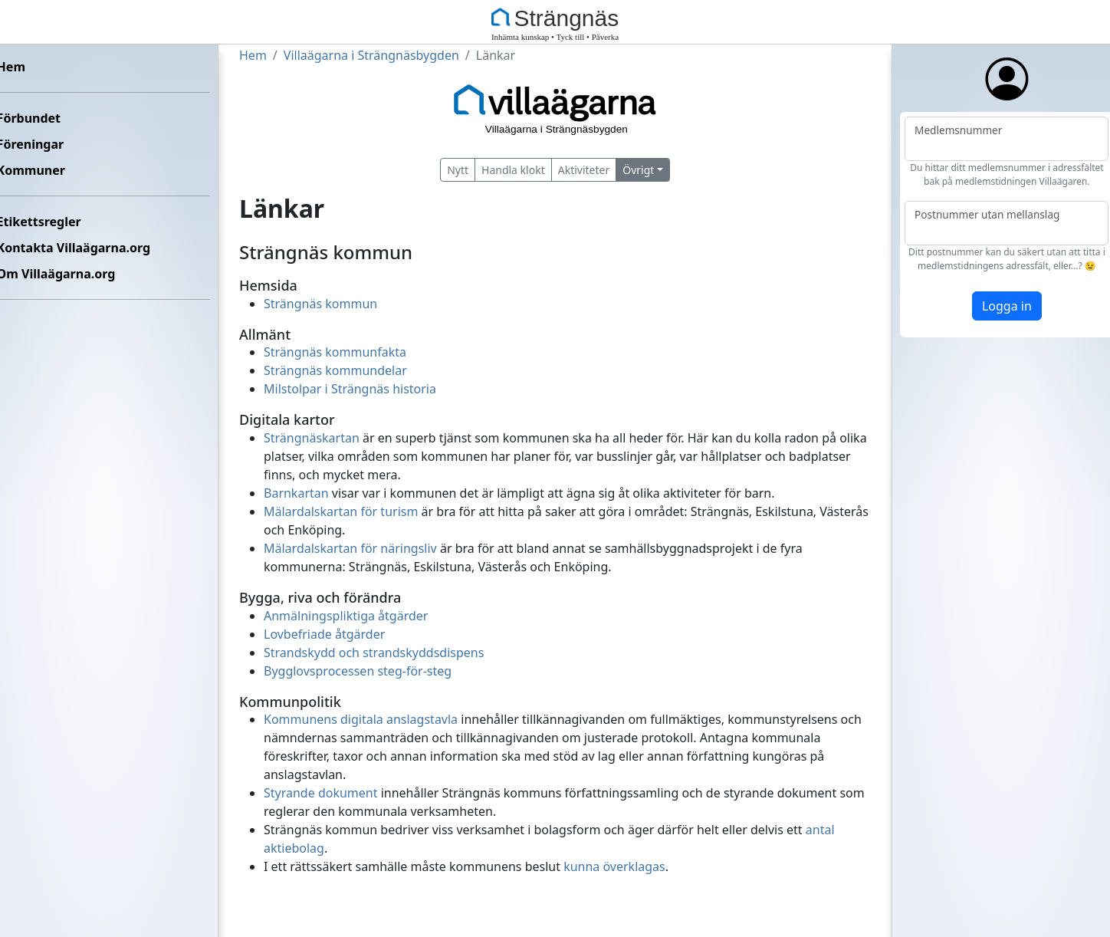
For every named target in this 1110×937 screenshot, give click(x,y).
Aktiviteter (584, 170)
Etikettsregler (50, 221)
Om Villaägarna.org (67, 273)
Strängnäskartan (312, 437)
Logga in (995, 306)
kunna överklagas (614, 866)
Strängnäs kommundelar (335, 370)
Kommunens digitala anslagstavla (361, 719)
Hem (22, 66)
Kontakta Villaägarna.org (85, 247)
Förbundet (40, 118)
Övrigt (638, 170)
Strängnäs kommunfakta (335, 352)
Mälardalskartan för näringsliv (350, 548)
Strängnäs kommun (320, 303)
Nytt (457, 170)
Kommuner (42, 170)
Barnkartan (296, 493)
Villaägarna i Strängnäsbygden (371, 55)
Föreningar (42, 144)
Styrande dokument (321, 792)
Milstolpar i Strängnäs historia (350, 388)
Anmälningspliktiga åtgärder (346, 615)
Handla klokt (513, 170)
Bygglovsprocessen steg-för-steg (358, 670)
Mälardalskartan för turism (341, 511)
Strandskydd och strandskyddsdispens (374, 652)
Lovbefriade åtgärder (324, 634)
